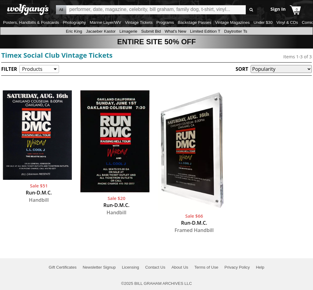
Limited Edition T (205, 31)
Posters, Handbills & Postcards (31, 22)
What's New (175, 31)
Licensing (130, 267)
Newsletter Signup (99, 267)
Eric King (74, 31)
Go (251, 10)
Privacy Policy (237, 267)
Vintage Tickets (139, 22)
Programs (165, 22)
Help (260, 267)
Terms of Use (206, 267)
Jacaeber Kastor (101, 31)
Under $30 (262, 22)
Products (32, 69)
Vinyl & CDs (287, 22)
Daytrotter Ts (235, 31)
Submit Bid (151, 31)
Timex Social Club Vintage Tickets (56, 55)
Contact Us (155, 267)
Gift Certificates (62, 267)
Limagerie (129, 31)
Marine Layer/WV (105, 22)
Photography (74, 22)
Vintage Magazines (232, 22)
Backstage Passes (195, 22)
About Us (179, 267)
